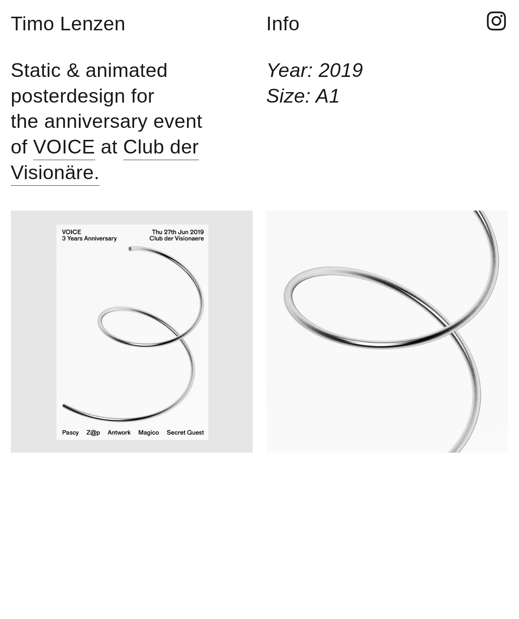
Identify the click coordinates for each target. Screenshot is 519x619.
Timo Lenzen (68, 23)
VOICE (64, 147)
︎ (497, 21)
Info (283, 23)
